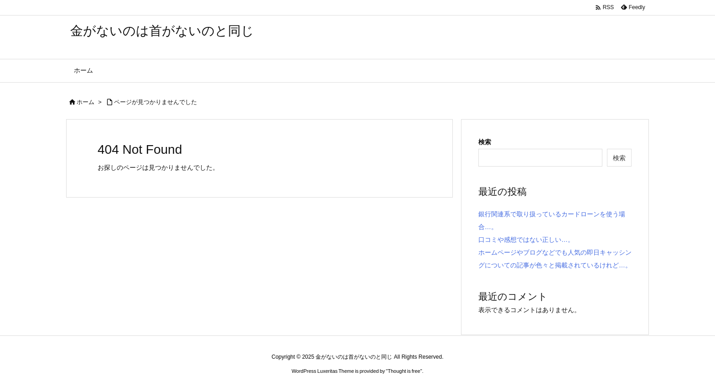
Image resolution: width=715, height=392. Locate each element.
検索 (484, 142)
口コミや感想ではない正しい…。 (526, 239)
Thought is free (404, 371)
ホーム (85, 102)
